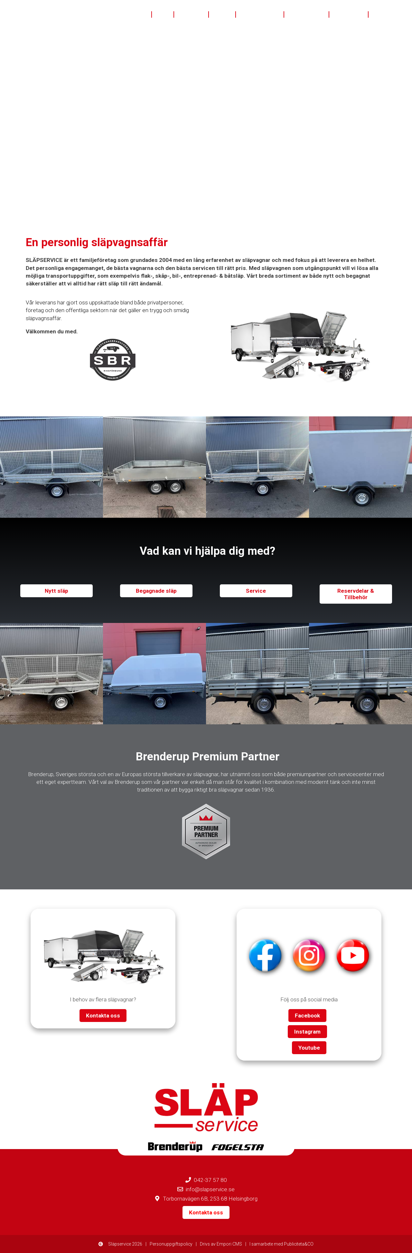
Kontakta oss (390, 14)
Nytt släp (56, 591)
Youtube (309, 1047)
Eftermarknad (260, 14)
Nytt (163, 14)
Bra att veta (349, 14)
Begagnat (191, 14)
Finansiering (307, 14)
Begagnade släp (156, 591)
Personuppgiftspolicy (171, 1244)
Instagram (307, 1031)
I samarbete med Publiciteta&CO (281, 1244)
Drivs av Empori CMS (221, 1244)
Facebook (307, 1015)
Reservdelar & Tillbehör (355, 594)
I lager (222, 14)
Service (256, 591)
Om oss (136, 14)
